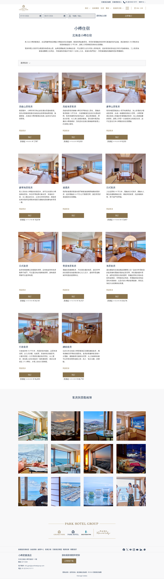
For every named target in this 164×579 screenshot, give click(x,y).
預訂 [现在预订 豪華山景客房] (121, 137)
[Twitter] (127, 549)
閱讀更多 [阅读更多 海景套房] (109, 290)
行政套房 (23, 347)
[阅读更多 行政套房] (38, 328)
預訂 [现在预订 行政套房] (34, 375)
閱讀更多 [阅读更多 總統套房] (66, 368)
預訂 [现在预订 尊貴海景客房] (78, 296)
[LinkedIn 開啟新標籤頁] (141, 549)
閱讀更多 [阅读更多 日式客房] (109, 209)
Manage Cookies (82, 576)
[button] (29, 16)
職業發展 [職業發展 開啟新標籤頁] (66, 550)
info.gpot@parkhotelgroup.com (34, 566)
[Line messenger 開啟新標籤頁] (145, 549)
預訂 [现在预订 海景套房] (121, 296)
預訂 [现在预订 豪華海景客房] (34, 215)
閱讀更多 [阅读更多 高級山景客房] (22, 131)
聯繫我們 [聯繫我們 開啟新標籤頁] (73, 550)
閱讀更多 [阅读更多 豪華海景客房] (22, 209)
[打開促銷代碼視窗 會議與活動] (119, 8)
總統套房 (67, 347)
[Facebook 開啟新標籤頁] (124, 549)
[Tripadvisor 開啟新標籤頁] (130, 549)
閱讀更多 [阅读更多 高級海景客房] (66, 131)
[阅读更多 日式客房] (125, 169)
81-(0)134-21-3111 (27, 568)
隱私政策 (65, 572)
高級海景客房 (69, 106)
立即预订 (134, 16)
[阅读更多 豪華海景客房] (38, 169)
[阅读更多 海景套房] (125, 247)
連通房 (66, 187)
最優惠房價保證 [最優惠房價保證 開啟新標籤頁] (23, 550)
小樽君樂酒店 (25, 555)
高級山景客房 (26, 106)
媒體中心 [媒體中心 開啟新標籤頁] (41, 550)
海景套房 (110, 266)
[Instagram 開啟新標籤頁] (134, 549)
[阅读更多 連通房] (82, 169)
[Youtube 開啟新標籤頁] (137, 549)
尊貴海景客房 (69, 266)
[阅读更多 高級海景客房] (82, 88)
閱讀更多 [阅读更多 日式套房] (22, 290)
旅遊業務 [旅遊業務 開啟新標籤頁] (33, 550)
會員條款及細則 (82, 572)
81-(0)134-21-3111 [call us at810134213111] (130, 2)
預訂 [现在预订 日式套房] (34, 296)
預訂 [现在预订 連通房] (78, 215)
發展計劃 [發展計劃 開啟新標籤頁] (48, 550)
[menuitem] (91, 8)
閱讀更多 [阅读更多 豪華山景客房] (109, 131)
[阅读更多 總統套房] (82, 328)
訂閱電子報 (69, 561)
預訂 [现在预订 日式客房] (121, 215)
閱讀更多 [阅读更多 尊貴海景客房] (66, 290)
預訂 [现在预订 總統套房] (78, 375)
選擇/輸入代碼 (101, 15)
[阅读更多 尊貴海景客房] (82, 247)
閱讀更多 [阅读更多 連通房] (66, 209)
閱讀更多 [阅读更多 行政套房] (22, 368)
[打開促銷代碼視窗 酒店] (86, 8)
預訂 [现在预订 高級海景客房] (78, 137)
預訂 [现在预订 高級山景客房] (34, 137)
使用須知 (73, 572)
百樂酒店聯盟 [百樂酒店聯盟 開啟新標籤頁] (57, 550)
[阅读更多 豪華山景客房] (125, 88)
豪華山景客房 (113, 106)
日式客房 (110, 187)
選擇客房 (25, 63)
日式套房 (23, 266)
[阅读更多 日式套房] (38, 247)
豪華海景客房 (26, 187)
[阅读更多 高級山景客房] (38, 88)
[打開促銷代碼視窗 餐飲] (107, 8)
